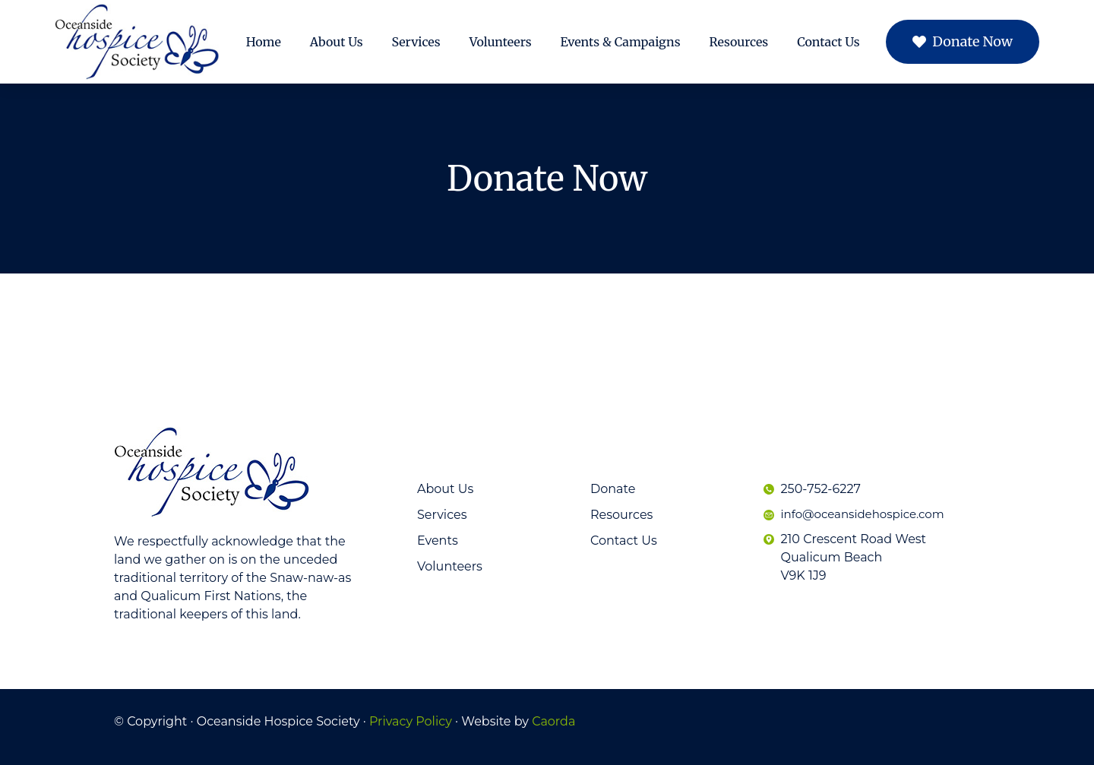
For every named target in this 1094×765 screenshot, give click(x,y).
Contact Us (828, 41)
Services (416, 41)
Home (263, 41)
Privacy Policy (410, 721)
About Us (336, 41)
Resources (739, 41)
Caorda (553, 721)
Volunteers (501, 41)
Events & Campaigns (621, 41)
